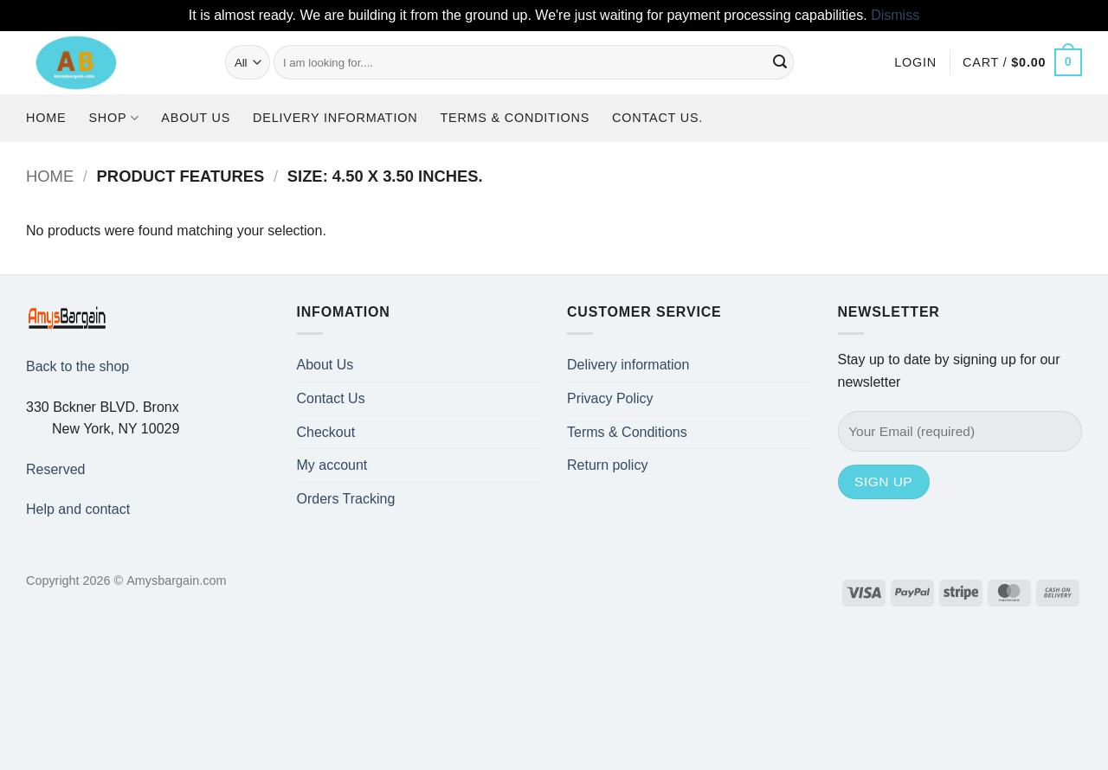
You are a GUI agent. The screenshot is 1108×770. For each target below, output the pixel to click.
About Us (195, 118)
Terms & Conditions (514, 118)
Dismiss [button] (895, 15)
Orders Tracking (346, 498)
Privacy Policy (610, 398)
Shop (113, 118)
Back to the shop (77, 366)
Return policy (607, 465)
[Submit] (780, 62)
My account (332, 465)
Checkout (326, 432)
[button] (915, 62)
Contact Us (331, 398)
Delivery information (335, 118)
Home (46, 118)
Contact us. (657, 118)
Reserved (55, 469)
